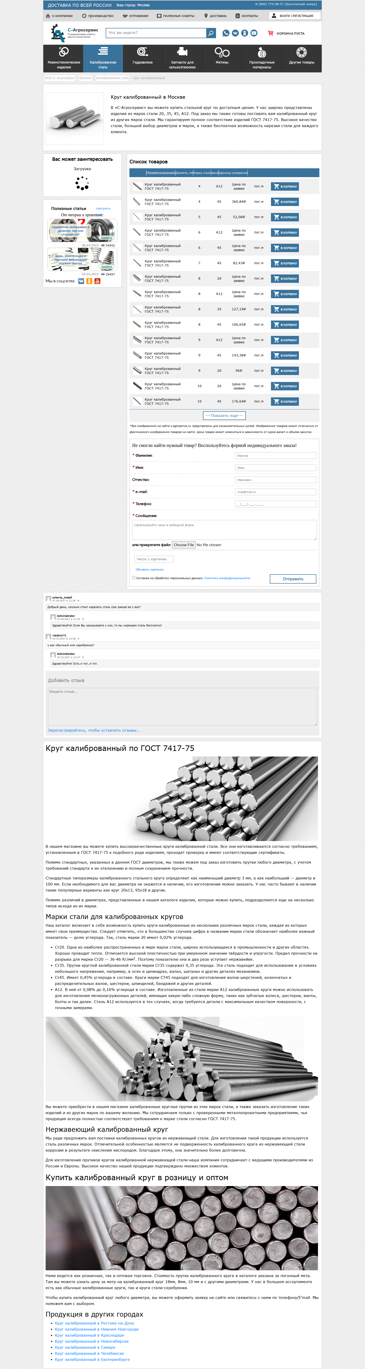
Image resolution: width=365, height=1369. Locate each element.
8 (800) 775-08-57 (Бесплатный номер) (286, 4)
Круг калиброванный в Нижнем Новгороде (97, 1329)
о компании (62, 16)
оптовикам (138, 16)
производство (101, 16)
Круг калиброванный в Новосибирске (92, 1341)
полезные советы (178, 16)
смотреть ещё (103, 208)
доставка (218, 16)
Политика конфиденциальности (227, 578)
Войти (285, 16)
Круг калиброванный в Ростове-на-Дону (94, 1323)
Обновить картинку (150, 569)
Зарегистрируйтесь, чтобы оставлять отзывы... (94, 730)
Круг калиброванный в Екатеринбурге (92, 1359)
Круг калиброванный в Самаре (85, 1347)
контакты (250, 16)
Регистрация (303, 16)
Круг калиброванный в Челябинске (89, 1353)
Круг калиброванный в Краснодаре (89, 1335)
